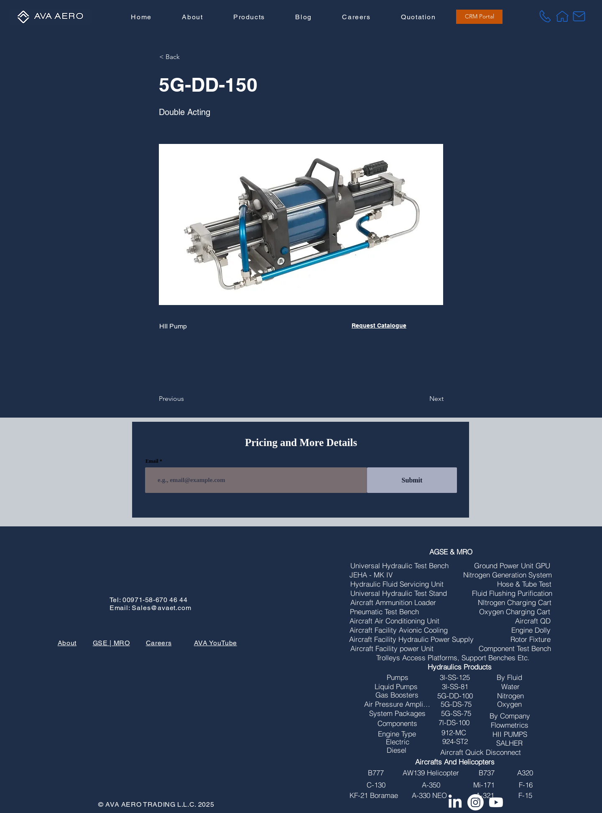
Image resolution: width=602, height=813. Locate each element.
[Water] (510, 686)
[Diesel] (397, 750)
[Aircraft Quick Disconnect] (481, 752)
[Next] (423, 398)
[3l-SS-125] (455, 677)
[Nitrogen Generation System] (508, 575)
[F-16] (526, 785)
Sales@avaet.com (161, 608)
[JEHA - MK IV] (371, 575)
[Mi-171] (484, 785)
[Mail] (579, 16)
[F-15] (525, 795)
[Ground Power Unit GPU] (512, 565)
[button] (249, 17)
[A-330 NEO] (429, 795)
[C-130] (376, 785)
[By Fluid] (509, 677)
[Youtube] (496, 802)
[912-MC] (454, 732)
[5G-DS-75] (456, 704)
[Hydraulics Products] (459, 667)
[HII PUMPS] (509, 734)
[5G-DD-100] (455, 695)
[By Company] (510, 716)
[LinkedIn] (455, 802)
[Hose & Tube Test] (524, 584)
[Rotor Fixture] (530, 639)
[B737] (487, 772)
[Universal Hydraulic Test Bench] (400, 565)
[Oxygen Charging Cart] (515, 611)
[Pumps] (397, 677)
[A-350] (431, 785)
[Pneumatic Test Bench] (384, 611)
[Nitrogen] (510, 695)
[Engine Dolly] (531, 630)
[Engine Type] (396, 734)
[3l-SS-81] (455, 686)
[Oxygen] (509, 704)
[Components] (398, 723)
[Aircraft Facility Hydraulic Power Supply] (411, 639)
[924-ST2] (455, 741)
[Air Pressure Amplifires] (397, 704)
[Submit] (412, 480)
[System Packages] (398, 713)
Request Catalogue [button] (379, 325)
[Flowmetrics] (509, 725)
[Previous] (186, 398)
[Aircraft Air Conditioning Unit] (395, 621)
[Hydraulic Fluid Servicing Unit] (397, 584)
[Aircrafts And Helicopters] (455, 762)
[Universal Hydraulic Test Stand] (399, 593)
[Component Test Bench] (515, 648)
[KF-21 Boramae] (374, 795)
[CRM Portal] (479, 17)
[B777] (376, 772)
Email (151, 461)
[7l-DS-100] (454, 722)
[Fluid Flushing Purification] (512, 593)
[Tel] (545, 16)
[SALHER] (509, 743)
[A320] (525, 772)
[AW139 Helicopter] (431, 772)
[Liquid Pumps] (396, 686)
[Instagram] (475, 802)
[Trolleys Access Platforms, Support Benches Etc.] (453, 657)
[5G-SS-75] (456, 713)
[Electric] (398, 741)
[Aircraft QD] (533, 621)
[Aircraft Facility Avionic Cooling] (399, 630)
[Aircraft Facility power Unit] (392, 648)
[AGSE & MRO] (450, 552)
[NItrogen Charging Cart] (515, 602)
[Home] (562, 16)
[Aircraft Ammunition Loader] (393, 602)
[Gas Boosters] (396, 695)
